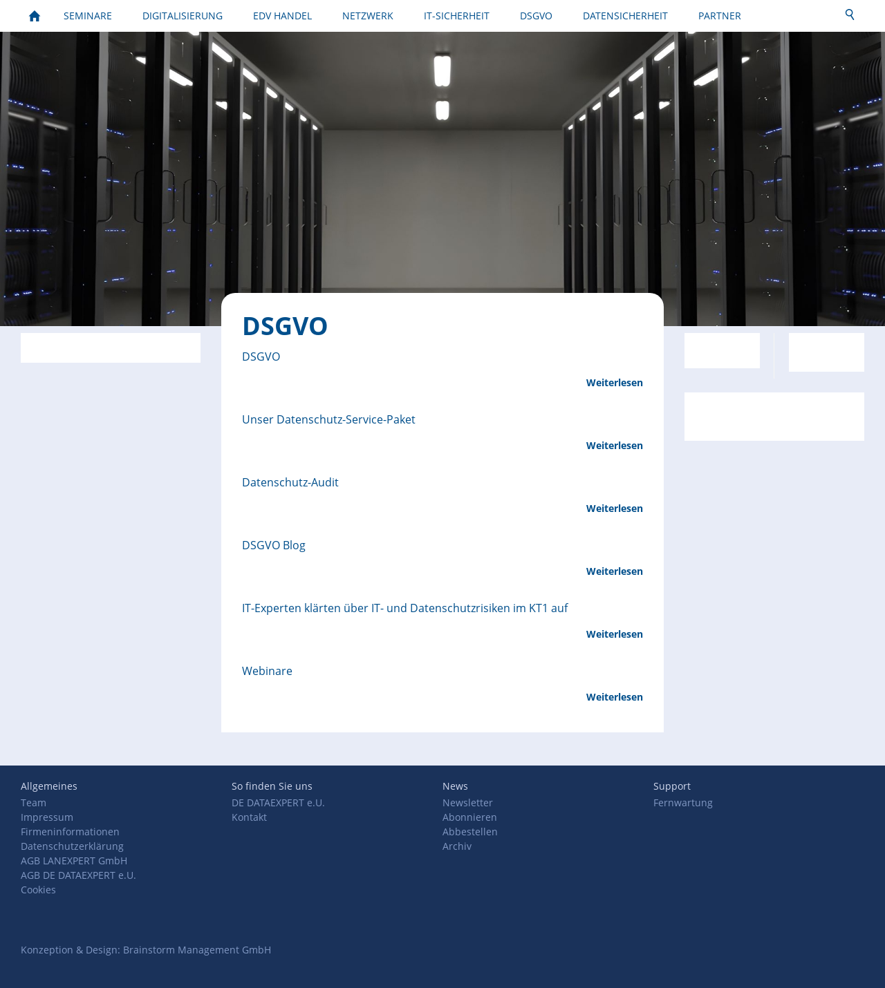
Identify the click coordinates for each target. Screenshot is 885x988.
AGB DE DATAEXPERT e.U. (78, 875)
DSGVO (261, 356)
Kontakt (249, 817)
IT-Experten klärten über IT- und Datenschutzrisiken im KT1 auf (405, 608)
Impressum (47, 817)
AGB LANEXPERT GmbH (74, 860)
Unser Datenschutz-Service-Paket (329, 419)
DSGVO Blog (274, 545)
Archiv (457, 846)
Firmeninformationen (70, 831)
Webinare (267, 670)
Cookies (38, 889)
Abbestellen (470, 831)
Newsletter (467, 802)
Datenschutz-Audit (290, 482)
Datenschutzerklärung (72, 846)
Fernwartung (683, 802)
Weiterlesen (614, 382)
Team (33, 802)
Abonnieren (469, 817)
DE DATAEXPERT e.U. (278, 802)
